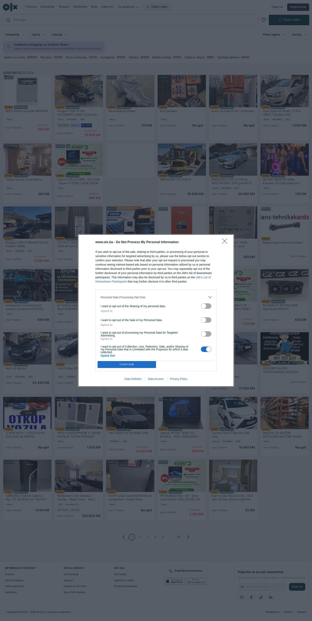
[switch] (206, 306)
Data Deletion (133, 378)
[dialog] (156, 310)
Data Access (156, 378)
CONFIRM (126, 364)
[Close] (226, 242)
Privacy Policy (179, 378)
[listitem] (156, 297)
